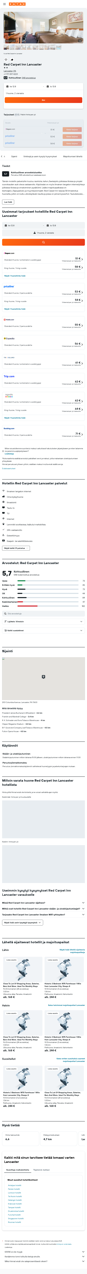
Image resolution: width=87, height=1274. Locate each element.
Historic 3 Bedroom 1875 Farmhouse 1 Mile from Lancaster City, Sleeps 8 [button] (63, 984)
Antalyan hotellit (14, 1185)
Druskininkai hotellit (16, 1211)
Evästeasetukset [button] (8, 468)
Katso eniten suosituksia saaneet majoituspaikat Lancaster (71, 1059)
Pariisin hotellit (14, 1189)
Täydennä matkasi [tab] (41, 1170)
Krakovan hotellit (15, 1204)
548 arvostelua (29, 77)
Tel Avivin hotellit (15, 1196)
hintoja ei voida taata (64, 1244)
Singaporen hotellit (16, 1218)
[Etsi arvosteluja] (46, 613)
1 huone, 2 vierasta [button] (15, 93)
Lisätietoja (9, 454)
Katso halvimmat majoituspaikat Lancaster (66, 1005)
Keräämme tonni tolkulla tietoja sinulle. (45, 1256)
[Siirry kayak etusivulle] (17, 4)
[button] (4, 4)
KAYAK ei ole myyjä (45, 1251)
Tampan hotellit (14, 1207)
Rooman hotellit (14, 1222)
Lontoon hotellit (14, 1193)
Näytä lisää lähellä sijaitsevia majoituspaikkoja (72, 950)
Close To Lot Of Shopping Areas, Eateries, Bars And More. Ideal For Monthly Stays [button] (21, 984)
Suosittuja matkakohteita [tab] (17, 1170)
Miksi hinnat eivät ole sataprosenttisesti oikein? (45, 1261)
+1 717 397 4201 (11, 74)
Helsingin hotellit (15, 1200)
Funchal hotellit (14, 1215)
